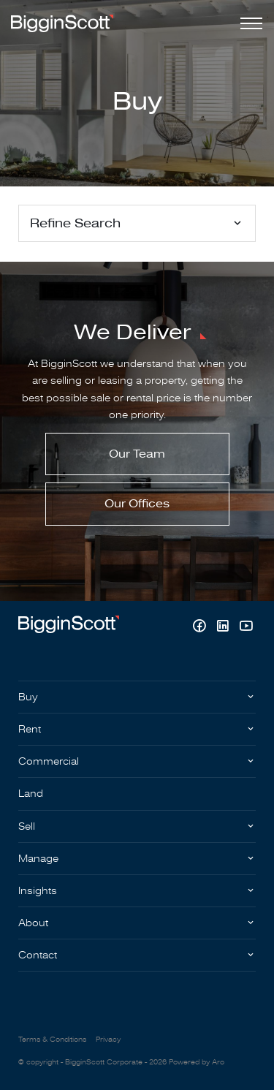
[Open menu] (248, 23)
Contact (37, 955)
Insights (37, 891)
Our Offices (137, 503)
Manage (38, 858)
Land (30, 793)
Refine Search (75, 223)
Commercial (48, 761)
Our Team (137, 454)
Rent (29, 729)
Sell (26, 826)
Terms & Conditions (52, 1039)
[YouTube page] (246, 627)
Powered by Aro (196, 1062)
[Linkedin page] (224, 627)
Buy (28, 697)
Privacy (108, 1039)
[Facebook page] (201, 627)
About (33, 923)
